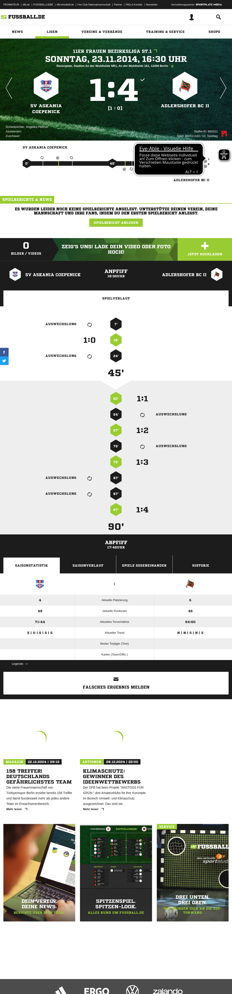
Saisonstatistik (31, 565)
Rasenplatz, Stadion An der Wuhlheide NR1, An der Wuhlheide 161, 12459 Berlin (115, 66)
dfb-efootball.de (65, 4)
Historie (200, 565)
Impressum (9, 983)
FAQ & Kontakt (134, 4)
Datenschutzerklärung (32, 983)
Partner (118, 4)
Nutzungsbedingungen (60, 983)
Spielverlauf (116, 298)
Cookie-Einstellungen (136, 983)
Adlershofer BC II (185, 105)
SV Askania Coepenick (46, 108)
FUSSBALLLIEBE (43, 4)
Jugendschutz (84, 983)
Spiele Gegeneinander (144, 565)
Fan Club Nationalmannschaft (93, 4)
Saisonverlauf (88, 565)
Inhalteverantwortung (108, 983)
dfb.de (26, 4)
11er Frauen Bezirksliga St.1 (116, 51)
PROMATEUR (11, 4)
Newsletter (152, 4)
